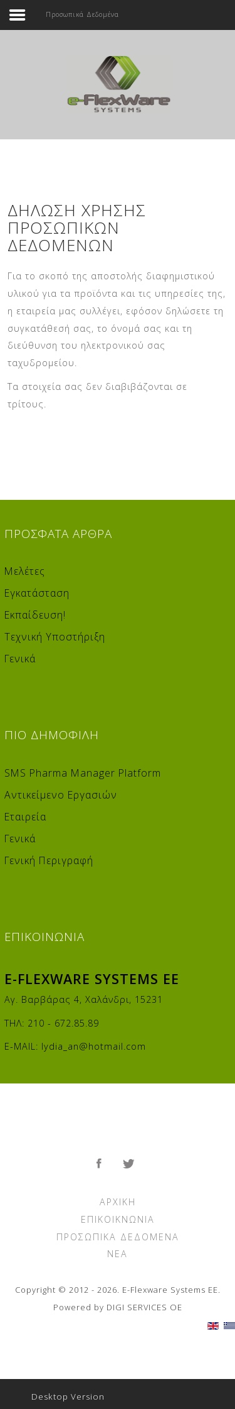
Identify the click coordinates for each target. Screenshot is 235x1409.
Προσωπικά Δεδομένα (117, 1237)
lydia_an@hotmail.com (93, 1046)
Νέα (117, 1254)
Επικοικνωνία (118, 1219)
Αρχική (118, 1202)
